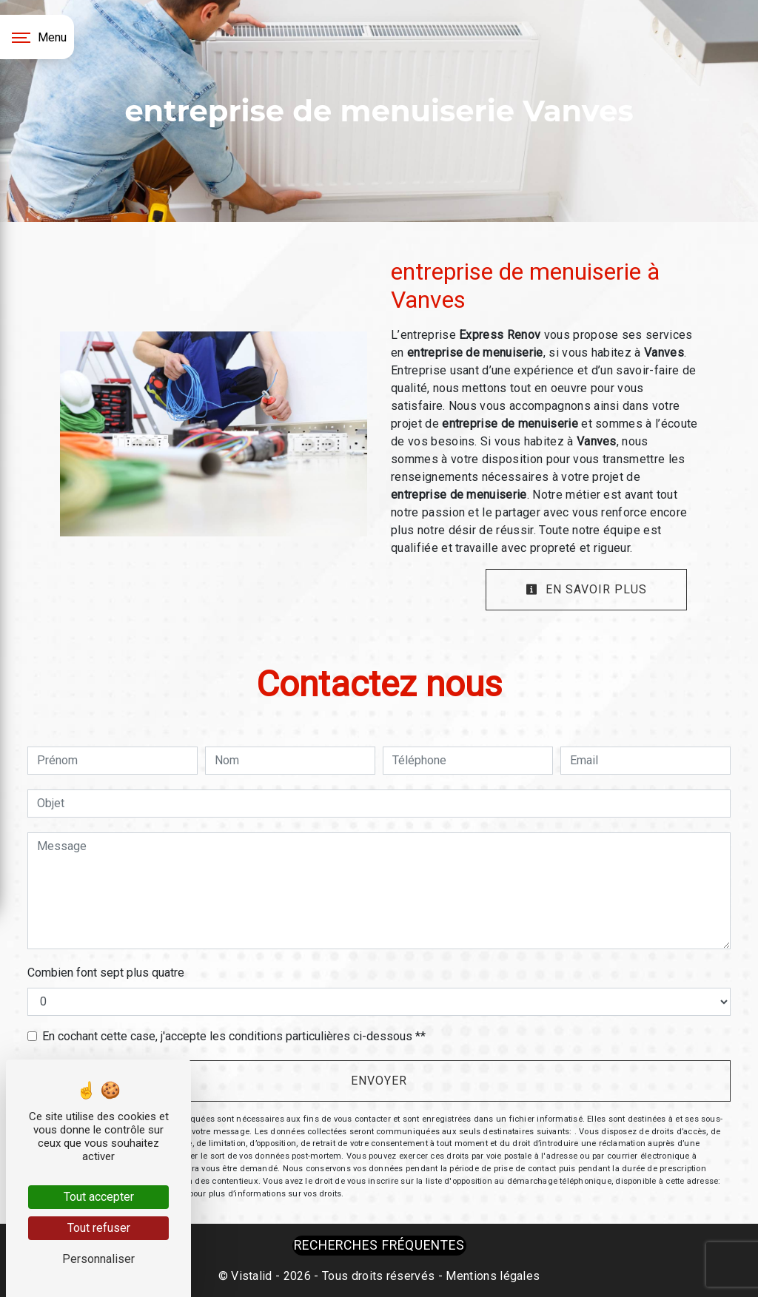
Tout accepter (99, 1197)
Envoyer (379, 1081)
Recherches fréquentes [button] (379, 1245)
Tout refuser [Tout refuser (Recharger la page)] (98, 1228)
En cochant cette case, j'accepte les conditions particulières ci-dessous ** (234, 1036)
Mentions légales (491, 1276)
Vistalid (251, 1276)
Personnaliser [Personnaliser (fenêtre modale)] (98, 1259)
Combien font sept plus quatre (105, 973)
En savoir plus (586, 589)
